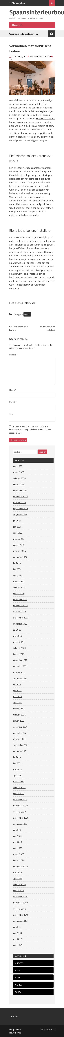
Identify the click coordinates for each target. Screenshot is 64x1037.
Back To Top (47, 1029)
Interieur (19, 984)
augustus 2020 (20, 823)
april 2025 (17, 532)
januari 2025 (18, 545)
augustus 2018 (20, 920)
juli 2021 (17, 757)
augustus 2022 (20, 678)
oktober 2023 (19, 611)
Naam (12, 390)
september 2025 (20, 508)
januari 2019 (18, 890)
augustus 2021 (20, 751)
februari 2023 (19, 648)
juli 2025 (17, 520)
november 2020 (20, 805)
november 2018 (20, 902)
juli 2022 (17, 684)
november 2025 (20, 496)
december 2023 (20, 599)
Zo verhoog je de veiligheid (47, 328)
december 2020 (20, 799)
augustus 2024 (20, 557)
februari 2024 (19, 587)
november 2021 (20, 732)
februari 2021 (19, 787)
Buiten (18, 977)
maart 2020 (18, 854)
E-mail (13, 402)
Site (11, 414)
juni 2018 (17, 933)
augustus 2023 (20, 623)
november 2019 (20, 866)
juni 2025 (17, 526)
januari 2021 (18, 793)
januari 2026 (18, 484)
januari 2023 (18, 654)
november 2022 (20, 666)
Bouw (17, 970)
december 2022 (20, 660)
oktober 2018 (19, 908)
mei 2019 (17, 872)
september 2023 (20, 617)
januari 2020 (18, 860)
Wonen (27, 314)
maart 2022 (18, 708)
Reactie (13, 354)
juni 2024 (17, 569)
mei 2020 (17, 842)
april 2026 (17, 466)
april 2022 (17, 702)
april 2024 (17, 575)
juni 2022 (17, 690)
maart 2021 (18, 781)
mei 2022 (17, 696)
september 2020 (20, 817)
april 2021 (17, 775)
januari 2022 (18, 720)
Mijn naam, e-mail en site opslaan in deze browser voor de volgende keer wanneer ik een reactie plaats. (30, 429)
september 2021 (20, 745)
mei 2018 (17, 939)
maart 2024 (18, 581)
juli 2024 (17, 563)
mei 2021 (17, 769)
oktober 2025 (19, 502)
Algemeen (19, 963)
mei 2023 (17, 635)
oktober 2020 (19, 811)
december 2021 (20, 726)
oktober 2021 (19, 739)
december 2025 (20, 490)
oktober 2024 (19, 551)
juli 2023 (17, 629)
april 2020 (17, 848)
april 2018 (17, 945)
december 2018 (20, 896)
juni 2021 (17, 763)
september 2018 (20, 914)
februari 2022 (19, 714)
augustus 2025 (20, 514)
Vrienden (14, 1016)
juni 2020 (17, 836)
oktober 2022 (19, 672)
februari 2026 (19, 478)
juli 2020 (17, 830)
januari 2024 (18, 593)
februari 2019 (19, 884)
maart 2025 (18, 538)
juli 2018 (17, 927)
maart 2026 (18, 472)
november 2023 (20, 605)
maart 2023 (18, 642)
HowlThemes (15, 1032)
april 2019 (17, 878)
